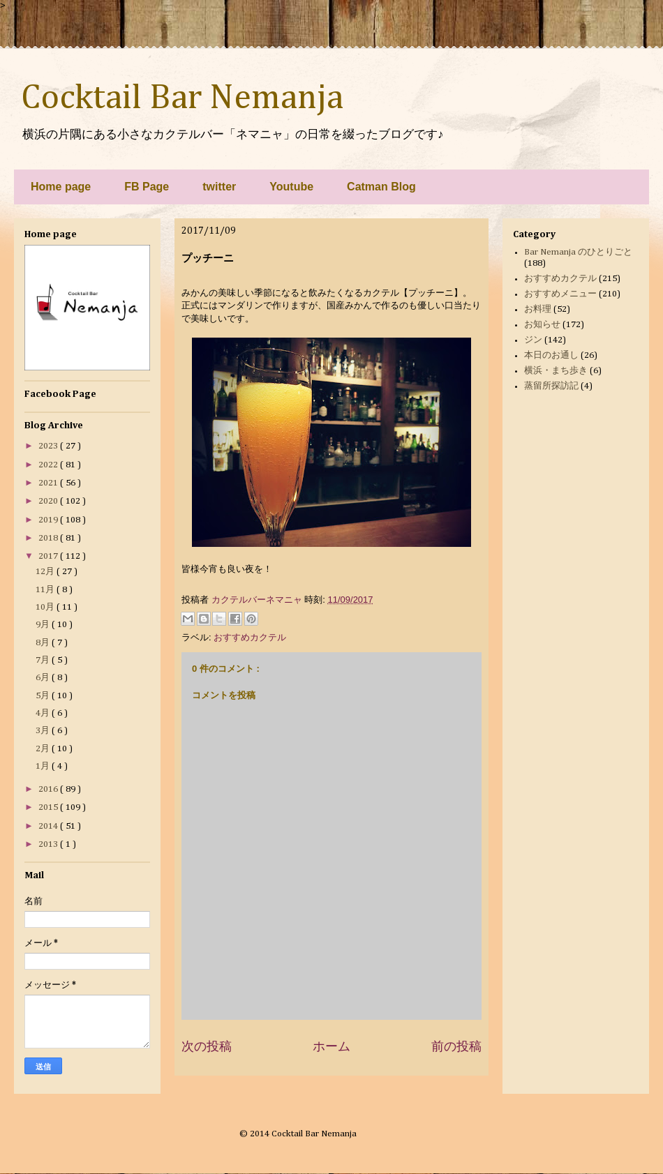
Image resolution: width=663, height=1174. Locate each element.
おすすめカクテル (250, 637)
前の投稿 (456, 1046)
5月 (44, 695)
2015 (49, 807)
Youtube (291, 187)
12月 (46, 571)
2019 (49, 520)
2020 (49, 501)
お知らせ (542, 324)
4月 (44, 713)
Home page (61, 187)
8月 (44, 642)
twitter (219, 187)
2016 (49, 789)
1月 (44, 766)
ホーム (331, 1046)
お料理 (537, 309)
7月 (44, 660)
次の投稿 (206, 1046)
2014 (49, 826)
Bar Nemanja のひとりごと (578, 252)
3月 (44, 730)
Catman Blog (381, 187)
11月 (46, 589)
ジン (533, 340)
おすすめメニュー (560, 294)
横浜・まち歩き (556, 370)
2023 (49, 446)
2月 (44, 748)
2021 (49, 483)
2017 (49, 556)
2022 (49, 464)
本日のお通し (551, 355)
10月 (46, 607)
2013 (49, 844)
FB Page (146, 187)
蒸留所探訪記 (551, 386)
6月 (44, 677)
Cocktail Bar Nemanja (182, 98)
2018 (49, 538)
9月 (44, 624)
